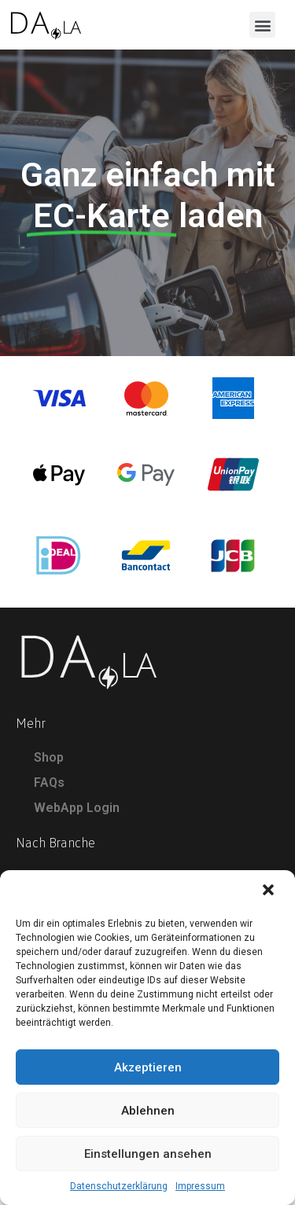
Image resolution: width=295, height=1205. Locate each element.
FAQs (49, 790)
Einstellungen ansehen (148, 1154)
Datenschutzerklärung (119, 1186)
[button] (269, 891)
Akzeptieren (148, 1067)
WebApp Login (77, 815)
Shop (49, 765)
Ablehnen (148, 1111)
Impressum (200, 1186)
